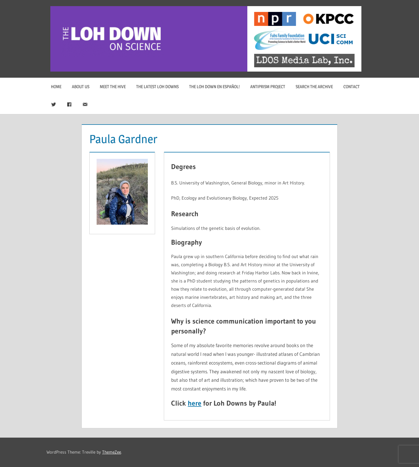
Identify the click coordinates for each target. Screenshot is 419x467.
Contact (351, 86)
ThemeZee (111, 452)
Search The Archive (314, 86)
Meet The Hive (113, 86)
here (194, 403)
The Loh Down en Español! (214, 86)
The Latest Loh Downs (157, 86)
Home (56, 86)
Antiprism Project (267, 86)
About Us (80, 86)
